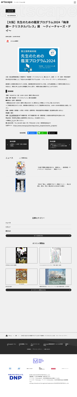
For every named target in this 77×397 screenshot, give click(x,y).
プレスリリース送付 (35, 344)
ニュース (10, 11)
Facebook (32, 133)
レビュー (8, 227)
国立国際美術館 (12, 15)
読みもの (8, 231)
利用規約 (29, 349)
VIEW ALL (23, 157)
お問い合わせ (47, 349)
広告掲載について (23, 344)
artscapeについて (11, 344)
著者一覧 (67, 344)
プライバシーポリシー (37, 349)
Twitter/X (52, 133)
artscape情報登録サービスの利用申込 (53, 344)
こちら (12, 120)
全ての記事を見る (38, 235)
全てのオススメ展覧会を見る (38, 290)
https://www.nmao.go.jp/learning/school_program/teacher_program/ (35, 125)
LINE (42, 133)
